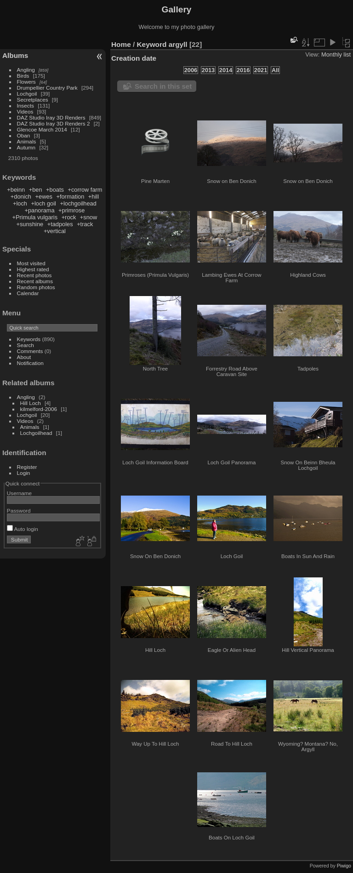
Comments (30, 351)
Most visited (31, 263)
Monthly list (336, 54)
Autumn (26, 147)
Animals (26, 141)
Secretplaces (32, 100)
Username (19, 493)
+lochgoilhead (78, 203)
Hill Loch (30, 403)
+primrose (71, 210)
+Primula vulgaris (35, 217)
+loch (20, 203)
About (24, 357)
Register (27, 467)
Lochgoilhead (36, 433)
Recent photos (34, 275)
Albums (15, 55)
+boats (55, 189)
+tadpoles (60, 224)
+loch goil (43, 203)
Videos (25, 111)
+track (85, 224)
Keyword (152, 44)
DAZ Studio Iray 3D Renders (51, 117)
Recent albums (35, 281)
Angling (26, 70)
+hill (93, 196)
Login (23, 473)
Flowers (26, 82)
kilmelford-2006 (38, 409)
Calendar (28, 293)
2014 (225, 70)
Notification (30, 363)
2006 (190, 70)
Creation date (133, 58)
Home (121, 44)
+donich (21, 196)
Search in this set (163, 86)
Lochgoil (27, 94)
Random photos (36, 287)
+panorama (39, 210)
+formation (70, 196)
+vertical (55, 231)
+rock (69, 217)
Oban (23, 135)
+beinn (16, 189)
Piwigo (344, 865)
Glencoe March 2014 (42, 129)
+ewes (43, 196)
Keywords (29, 339)
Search (25, 345)
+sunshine (29, 224)
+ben (35, 189)
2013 (208, 70)
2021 (260, 70)
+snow (88, 217)
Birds (23, 76)
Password (19, 511)
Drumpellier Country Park (47, 88)
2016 (243, 70)
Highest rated (33, 269)
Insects (25, 105)
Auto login (22, 529)
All (275, 70)
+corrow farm (85, 189)
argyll (178, 44)
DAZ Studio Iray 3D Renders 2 (53, 123)
